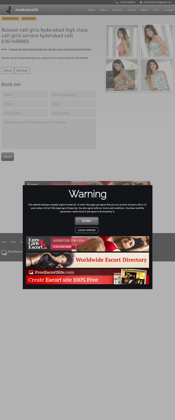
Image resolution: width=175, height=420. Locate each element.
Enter (86, 221)
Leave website (87, 230)
